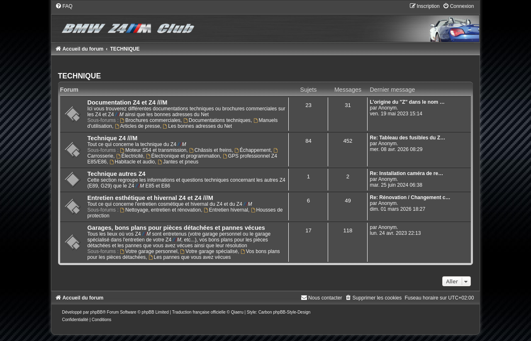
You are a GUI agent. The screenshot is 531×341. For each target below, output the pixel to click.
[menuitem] (64, 6)
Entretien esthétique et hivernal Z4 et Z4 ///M (150, 198)
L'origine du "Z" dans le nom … (407, 102)
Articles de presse (137, 126)
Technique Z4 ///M (113, 138)
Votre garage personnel (149, 251)
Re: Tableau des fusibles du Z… (407, 138)
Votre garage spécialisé (209, 251)
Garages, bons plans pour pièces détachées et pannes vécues (176, 227)
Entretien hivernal (226, 210)
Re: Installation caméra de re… (406, 173)
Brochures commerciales (150, 120)
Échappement (252, 150)
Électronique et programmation (183, 156)
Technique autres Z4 (117, 173)
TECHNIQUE (79, 76)
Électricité (129, 156)
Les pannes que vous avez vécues (190, 257)
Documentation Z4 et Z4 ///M (128, 102)
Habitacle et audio (132, 162)
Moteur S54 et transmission (153, 150)
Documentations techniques (217, 120)
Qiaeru (237, 312)
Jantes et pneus (178, 162)
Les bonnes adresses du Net (197, 126)
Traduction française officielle (199, 312)
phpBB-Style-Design (291, 312)
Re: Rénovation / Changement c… (410, 197)
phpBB (96, 312)
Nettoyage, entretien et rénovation (160, 210)
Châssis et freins (210, 150)
